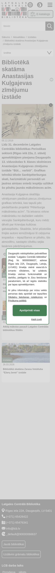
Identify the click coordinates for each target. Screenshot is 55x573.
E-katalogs (40, 14)
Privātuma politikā (17, 300)
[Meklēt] (27, 26)
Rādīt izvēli (36, 319)
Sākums (6, 37)
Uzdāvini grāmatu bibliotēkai (21, 554)
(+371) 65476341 (17, 522)
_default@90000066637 (21, 534)
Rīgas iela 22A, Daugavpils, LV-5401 (28, 510)
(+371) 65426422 (17, 516)
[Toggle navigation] (50, 5)
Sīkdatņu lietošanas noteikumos (25, 297)
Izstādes (32, 37)
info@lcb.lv (13, 528)
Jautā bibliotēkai (13, 544)
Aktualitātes (19, 37)
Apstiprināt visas (30, 310)
